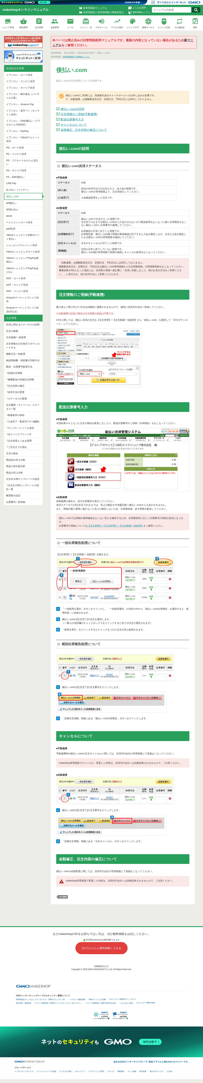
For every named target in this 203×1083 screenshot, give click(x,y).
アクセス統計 (117, 27)
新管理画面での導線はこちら (76, 57)
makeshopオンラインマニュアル (26, 9)
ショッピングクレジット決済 (21, 245)
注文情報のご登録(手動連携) (79, 114)
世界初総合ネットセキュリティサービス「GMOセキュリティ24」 (41, 999)
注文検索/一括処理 (16, 337)
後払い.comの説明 (72, 109)
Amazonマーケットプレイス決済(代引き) (22, 309)
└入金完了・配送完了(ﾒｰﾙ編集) (22, 421)
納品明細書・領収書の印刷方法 (23, 360)
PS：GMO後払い (15, 177)
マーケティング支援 (96, 1071)
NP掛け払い (12, 209)
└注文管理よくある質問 (19, 440)
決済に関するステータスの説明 (23, 324)
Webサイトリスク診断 (97, 999)
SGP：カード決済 (16, 278)
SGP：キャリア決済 (17, 284)
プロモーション (101, 28)
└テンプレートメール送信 (20, 428)
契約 (195, 27)
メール (70, 27)
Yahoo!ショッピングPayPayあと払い (22, 270)
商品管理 (23, 27)
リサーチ (110, 1071)
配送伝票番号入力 (72, 119)
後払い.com (12, 196)
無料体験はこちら (141, 12)
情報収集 (120, 1071)
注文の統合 (12, 453)
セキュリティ (80, 1071)
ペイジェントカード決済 (19, 222)
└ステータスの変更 (16, 398)
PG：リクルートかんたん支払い (22, 162)
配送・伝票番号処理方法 (19, 366)
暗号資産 (142, 1071)
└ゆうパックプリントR (18, 434)
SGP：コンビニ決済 (17, 291)
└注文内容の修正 (15, 385)
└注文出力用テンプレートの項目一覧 (22, 487)
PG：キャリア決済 (16, 170)
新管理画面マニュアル (95, 8)
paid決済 (10, 228)
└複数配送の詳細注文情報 (20, 379)
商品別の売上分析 (15, 459)
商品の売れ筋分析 (15, 466)
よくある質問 (139, 7)
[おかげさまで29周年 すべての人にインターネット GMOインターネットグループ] (179, 2)
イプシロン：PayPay (17, 131)
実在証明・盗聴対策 (23, 1003)
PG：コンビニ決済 (16, 154)
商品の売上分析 (14, 472)
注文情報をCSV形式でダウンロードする (23, 345)
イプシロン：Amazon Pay (20, 104)
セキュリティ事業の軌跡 (145, 1003)
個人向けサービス (156, 1071)
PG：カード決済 (15, 147)
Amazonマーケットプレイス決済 (22, 299)
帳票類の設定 (13, 495)
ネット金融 (132, 1071)
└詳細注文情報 (14, 373)
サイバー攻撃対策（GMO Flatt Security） (101, 1003)
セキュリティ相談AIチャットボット (122, 999)
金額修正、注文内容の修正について (84, 130)
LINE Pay (11, 183)
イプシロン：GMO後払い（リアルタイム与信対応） (23, 122)
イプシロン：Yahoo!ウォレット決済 (23, 139)
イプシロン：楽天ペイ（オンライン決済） (23, 112)
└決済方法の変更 (15, 392)
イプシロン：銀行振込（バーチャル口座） (23, 96)
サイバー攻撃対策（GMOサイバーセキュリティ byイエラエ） (58, 1003)
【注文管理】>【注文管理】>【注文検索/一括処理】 (115, 525)
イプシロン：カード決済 (19, 75)
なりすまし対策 (127, 1003)
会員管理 (55, 27)
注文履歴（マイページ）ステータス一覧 (23, 407)
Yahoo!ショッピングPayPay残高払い (22, 260)
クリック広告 (164, 27)
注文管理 (39, 27)
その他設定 (179, 27)
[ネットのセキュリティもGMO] (26, 2)
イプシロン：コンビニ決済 (20, 81)
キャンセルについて (74, 124)
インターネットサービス (24, 1071)
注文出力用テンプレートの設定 (23, 479)
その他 (169, 1071)
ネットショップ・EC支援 (46, 1071)
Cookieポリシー (101, 966)
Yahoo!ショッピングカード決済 (23, 251)
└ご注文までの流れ (16, 447)
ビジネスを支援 (65, 1071)
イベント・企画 (86, 28)
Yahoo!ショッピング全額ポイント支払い (23, 237)
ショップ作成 (8, 27)
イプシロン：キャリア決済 (20, 87)
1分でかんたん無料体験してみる (101, 948)
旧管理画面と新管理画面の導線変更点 (103, 12)
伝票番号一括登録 (15, 502)
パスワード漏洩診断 (77, 999)
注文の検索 (12, 331)
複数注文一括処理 (15, 354)
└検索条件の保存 (15, 415)
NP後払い (11, 203)
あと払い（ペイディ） (18, 189)
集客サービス (148, 27)
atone (9, 215)
